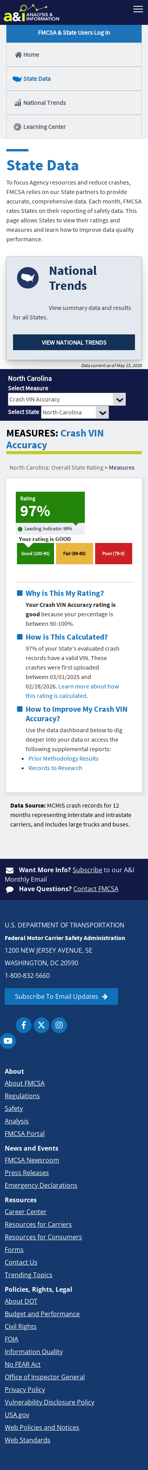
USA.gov (17, 1414)
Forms (14, 1249)
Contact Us (21, 1262)
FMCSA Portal (25, 1133)
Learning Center (39, 127)
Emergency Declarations (41, 1185)
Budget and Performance (42, 1314)
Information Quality (34, 1351)
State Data (32, 79)
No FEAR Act (23, 1364)
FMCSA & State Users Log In (74, 32)
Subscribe (87, 870)
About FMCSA (25, 1083)
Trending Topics (28, 1274)
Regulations (22, 1095)
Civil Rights (21, 1326)
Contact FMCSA (95, 888)
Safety (14, 1108)
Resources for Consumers (43, 1237)
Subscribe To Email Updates (56, 996)
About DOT (21, 1301)
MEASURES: (32, 433)
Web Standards (28, 1440)
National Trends (39, 102)
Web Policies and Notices (42, 1427)
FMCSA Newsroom (32, 1160)
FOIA (11, 1339)
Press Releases (27, 1172)
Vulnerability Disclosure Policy (49, 1402)
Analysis (17, 1121)
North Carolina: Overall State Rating (56, 467)
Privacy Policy (25, 1389)
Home (26, 54)
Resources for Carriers (38, 1224)
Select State (23, 412)
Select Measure (28, 388)
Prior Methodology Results (63, 758)
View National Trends (74, 342)
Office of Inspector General (45, 1377)
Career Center (26, 1211)
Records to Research (55, 768)
